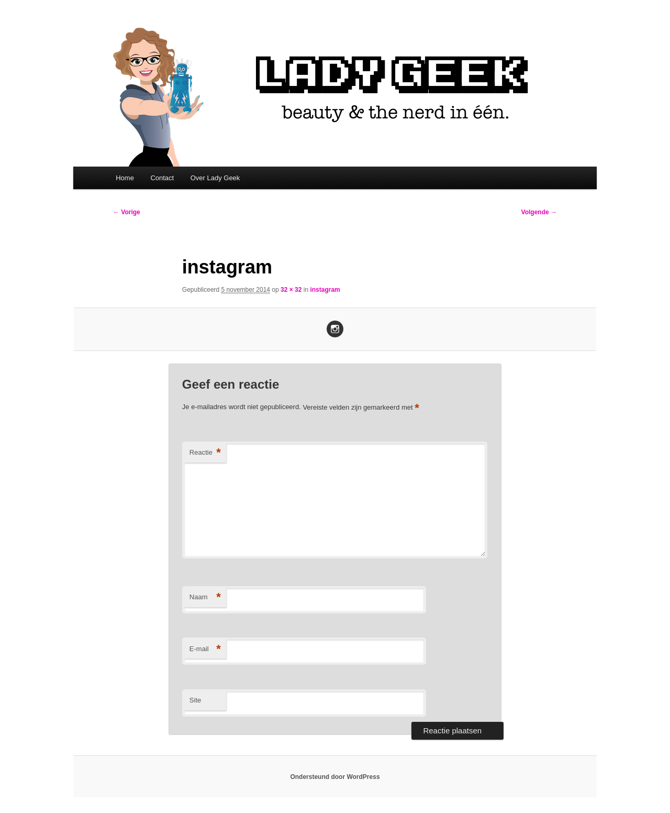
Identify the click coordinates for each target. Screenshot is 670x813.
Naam (205, 597)
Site (195, 700)
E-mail (205, 649)
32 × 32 (291, 289)
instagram (325, 289)
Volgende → (539, 212)
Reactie (205, 452)
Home (125, 178)
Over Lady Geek (215, 178)
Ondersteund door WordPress (334, 777)
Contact (162, 178)
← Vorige (126, 212)
